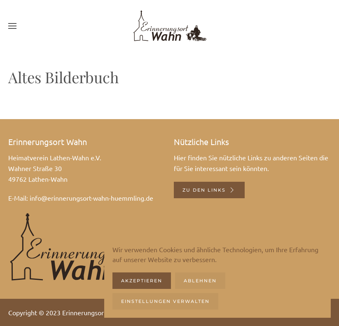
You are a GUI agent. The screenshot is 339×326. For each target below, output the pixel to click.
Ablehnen (200, 281)
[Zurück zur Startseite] (170, 26)
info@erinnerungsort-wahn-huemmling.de (91, 198)
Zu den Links (209, 190)
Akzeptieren (141, 281)
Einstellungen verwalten (165, 301)
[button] (12, 26)
